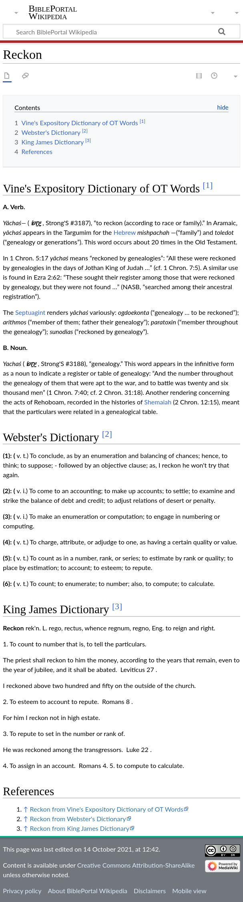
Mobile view (189, 890)
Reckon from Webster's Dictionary (78, 818)
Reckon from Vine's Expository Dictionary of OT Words (106, 809)
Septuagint (30, 312)
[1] (208, 185)
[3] (117, 606)
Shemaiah (157, 402)
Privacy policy (22, 890)
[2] (107, 434)
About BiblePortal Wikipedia (87, 890)
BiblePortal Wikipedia (52, 12)
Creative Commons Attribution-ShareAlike (136, 865)
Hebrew (124, 232)
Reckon (13, 628)
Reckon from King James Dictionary (79, 828)
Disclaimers (150, 890)
